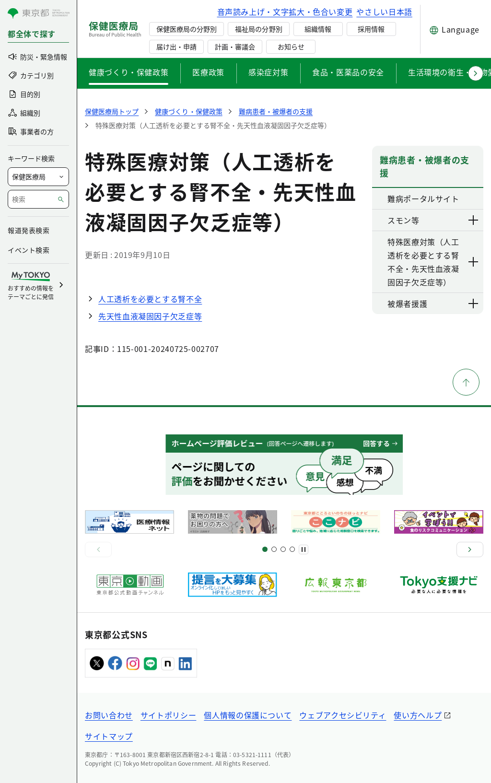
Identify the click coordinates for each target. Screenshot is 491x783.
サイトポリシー (168, 715)
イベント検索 (28, 250)
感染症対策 (268, 72)
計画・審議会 (235, 46)
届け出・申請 (176, 46)
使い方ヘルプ (418, 715)
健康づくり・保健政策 (128, 72)
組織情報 (317, 29)
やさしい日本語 (384, 11)
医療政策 (208, 72)
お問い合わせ (109, 715)
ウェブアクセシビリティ (342, 715)
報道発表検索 (28, 230)
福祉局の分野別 (258, 29)
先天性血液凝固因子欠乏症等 (150, 316)
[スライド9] (283, 549)
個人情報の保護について (248, 715)
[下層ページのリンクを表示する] (473, 220)
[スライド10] (292, 549)
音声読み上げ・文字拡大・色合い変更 (285, 11)
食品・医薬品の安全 (348, 72)
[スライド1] (265, 549)
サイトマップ (109, 736)
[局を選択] (38, 176)
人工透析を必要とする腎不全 (150, 298)
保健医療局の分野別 (186, 29)
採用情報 (371, 29)
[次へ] (469, 549)
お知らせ (291, 46)
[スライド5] (274, 549)
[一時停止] (303, 549)
